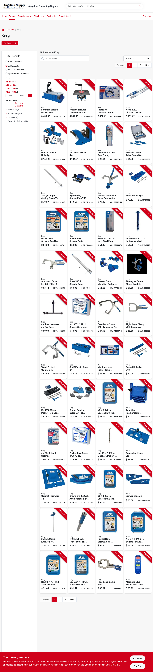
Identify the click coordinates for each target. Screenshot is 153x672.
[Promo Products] (6, 61)
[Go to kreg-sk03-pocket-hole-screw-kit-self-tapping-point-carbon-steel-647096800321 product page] (81, 444)
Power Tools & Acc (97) (18, 121)
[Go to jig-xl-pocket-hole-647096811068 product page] (137, 186)
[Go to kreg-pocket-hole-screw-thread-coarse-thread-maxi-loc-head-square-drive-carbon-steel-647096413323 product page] (109, 487)
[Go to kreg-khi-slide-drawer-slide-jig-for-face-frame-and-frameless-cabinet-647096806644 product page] (137, 487)
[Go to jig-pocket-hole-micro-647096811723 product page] (53, 401)
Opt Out (137, 666)
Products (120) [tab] (9, 43)
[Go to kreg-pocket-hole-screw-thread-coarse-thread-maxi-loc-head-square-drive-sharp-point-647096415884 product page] (137, 529)
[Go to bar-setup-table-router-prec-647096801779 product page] (137, 143)
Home (4, 16)
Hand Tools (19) (15, 113)
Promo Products (15, 61)
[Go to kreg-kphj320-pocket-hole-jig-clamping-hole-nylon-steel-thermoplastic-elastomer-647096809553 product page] (137, 358)
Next (147, 65)
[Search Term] (104, 6)
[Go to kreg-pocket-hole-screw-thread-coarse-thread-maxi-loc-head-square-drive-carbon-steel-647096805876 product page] (53, 229)
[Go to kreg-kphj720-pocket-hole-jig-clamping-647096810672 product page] (81, 143)
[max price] (22, 95)
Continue (137, 658)
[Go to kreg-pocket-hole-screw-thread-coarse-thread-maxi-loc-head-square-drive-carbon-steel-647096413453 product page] (109, 401)
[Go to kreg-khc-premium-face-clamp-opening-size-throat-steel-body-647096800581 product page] (109, 572)
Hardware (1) (13, 117)
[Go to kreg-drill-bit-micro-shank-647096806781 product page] (109, 229)
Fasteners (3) (13, 110)
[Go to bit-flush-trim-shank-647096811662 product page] (81, 529)
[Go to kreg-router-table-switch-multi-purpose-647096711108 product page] (109, 358)
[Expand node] (6, 109)
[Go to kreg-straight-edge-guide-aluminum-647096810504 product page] (81, 272)
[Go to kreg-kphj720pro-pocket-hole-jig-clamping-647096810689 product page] (53, 143)
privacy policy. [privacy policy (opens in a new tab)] (39, 664)
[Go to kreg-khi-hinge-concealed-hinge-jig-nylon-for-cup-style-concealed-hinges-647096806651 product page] (137, 444)
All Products (13, 66)
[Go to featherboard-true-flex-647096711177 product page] (137, 401)
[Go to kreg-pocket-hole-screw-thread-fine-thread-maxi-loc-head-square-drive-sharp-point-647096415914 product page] (53, 572)
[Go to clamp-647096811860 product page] (53, 529)
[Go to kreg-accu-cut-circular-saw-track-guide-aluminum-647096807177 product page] (109, 143)
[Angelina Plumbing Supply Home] (14, 6)
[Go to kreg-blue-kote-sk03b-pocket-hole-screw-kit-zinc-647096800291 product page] (81, 315)
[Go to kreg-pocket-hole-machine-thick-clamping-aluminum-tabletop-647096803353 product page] (53, 100)
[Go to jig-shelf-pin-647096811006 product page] (81, 358)
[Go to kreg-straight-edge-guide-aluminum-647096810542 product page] (53, 186)
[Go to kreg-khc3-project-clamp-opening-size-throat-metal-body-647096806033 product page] (53, 358)
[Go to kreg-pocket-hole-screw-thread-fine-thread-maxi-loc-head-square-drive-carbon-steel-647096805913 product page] (81, 229)
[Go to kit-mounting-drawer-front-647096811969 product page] (109, 272)
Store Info (147, 16)
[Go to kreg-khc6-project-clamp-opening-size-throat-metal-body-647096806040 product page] (109, 315)
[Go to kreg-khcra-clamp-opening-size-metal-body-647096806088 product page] (137, 315)
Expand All (19, 106)
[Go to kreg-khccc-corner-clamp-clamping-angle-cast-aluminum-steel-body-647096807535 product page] (137, 272)
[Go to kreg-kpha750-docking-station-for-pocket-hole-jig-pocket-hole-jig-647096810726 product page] (81, 186)
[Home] (3, 29)
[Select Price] (30, 95)
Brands (12, 16)
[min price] (10, 95)
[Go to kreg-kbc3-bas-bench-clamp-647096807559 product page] (109, 186)
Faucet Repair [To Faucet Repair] (65, 16)
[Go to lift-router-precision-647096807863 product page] (81, 100)
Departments (23, 16)
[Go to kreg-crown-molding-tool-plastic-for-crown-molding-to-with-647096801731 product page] (81, 487)
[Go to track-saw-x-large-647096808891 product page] (137, 100)
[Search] (141, 6)
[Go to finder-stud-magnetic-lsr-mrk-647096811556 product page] (137, 572)
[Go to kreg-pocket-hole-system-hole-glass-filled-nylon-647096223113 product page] (53, 444)
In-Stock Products (16, 69)
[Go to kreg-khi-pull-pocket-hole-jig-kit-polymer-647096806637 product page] (53, 487)
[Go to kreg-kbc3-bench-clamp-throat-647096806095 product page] (53, 272)
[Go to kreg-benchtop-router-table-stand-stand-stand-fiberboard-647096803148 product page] (109, 100)
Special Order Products (18, 73)
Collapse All (19, 103)
